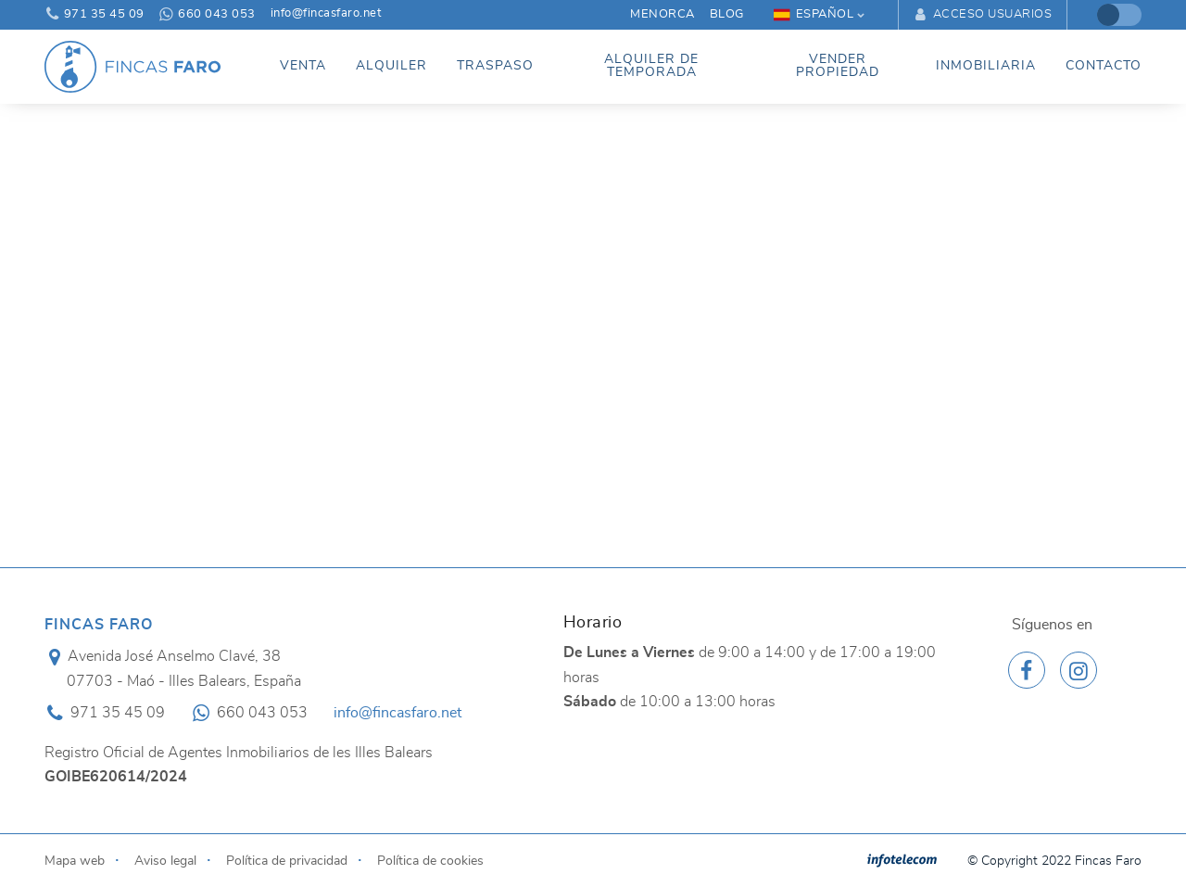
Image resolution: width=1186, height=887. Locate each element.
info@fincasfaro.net (326, 13)
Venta (303, 65)
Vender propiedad (837, 66)
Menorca (662, 14)
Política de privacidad (286, 861)
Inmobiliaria (986, 65)
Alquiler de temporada (651, 66)
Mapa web (74, 861)
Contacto (1104, 65)
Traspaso (495, 65)
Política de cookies (430, 861)
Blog (727, 14)
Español (814, 14)
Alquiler (391, 65)
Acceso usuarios (983, 15)
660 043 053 (207, 14)
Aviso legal (165, 861)
